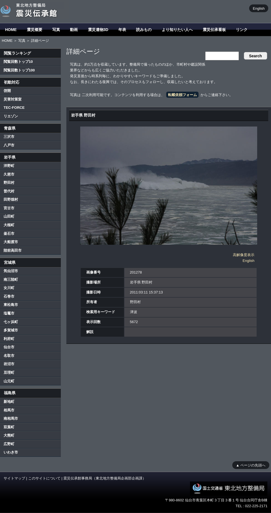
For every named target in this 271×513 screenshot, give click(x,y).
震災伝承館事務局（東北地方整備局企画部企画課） (104, 478)
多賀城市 (11, 330)
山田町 (9, 216)
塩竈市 (9, 313)
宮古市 (9, 208)
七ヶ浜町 (11, 322)
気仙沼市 (11, 271)
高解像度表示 (243, 255)
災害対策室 (13, 99)
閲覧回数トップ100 (19, 70)
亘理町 (9, 372)
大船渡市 (11, 242)
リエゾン (11, 116)
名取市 (9, 356)
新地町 (9, 401)
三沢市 (9, 137)
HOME (11, 29)
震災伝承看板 (214, 29)
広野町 (9, 444)
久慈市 (9, 174)
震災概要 (34, 29)
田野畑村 (11, 199)
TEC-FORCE (14, 107)
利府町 (9, 339)
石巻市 (9, 296)
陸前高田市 (13, 250)
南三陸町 (11, 279)
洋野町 (9, 166)
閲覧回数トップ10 (18, 62)
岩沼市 (9, 364)
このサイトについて (44, 478)
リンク (241, 29)
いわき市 (11, 452)
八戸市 (9, 145)
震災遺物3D (98, 29)
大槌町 (9, 225)
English (259, 8)
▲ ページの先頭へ (250, 465)
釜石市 (9, 233)
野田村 (9, 183)
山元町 (9, 381)
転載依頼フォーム (182, 95)
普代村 (9, 191)
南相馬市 (11, 418)
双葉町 (9, 427)
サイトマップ (14, 478)
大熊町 (9, 435)
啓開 (7, 91)
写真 (56, 29)
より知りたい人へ (177, 29)
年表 (122, 29)
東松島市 (11, 305)
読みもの (144, 29)
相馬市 (9, 410)
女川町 (9, 288)
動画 (74, 29)
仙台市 (9, 347)
